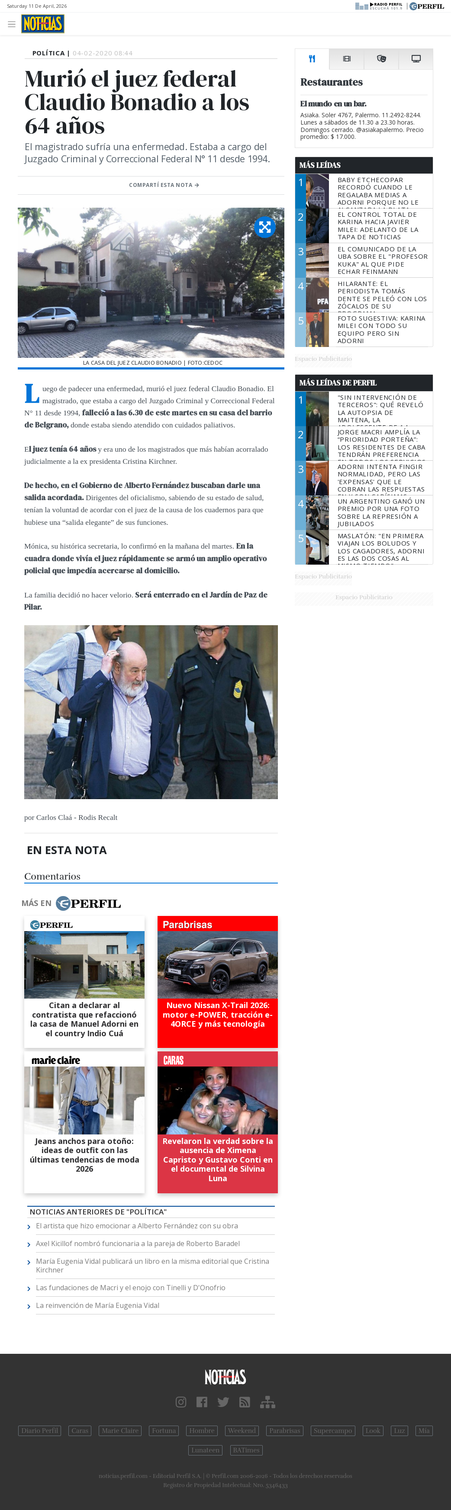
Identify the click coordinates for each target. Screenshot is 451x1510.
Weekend (242, 1431)
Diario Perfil (39, 1431)
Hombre (201, 1431)
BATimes (246, 1450)
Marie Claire (120, 1431)
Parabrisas (284, 1431)
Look (373, 1431)
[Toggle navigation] (14, 23)
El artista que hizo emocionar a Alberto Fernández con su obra (137, 1225)
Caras (79, 1431)
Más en (71, 903)
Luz (399, 1431)
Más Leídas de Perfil (338, 383)
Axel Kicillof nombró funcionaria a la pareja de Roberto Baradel (138, 1243)
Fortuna (164, 1431)
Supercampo (333, 1431)
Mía (424, 1431)
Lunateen (205, 1450)
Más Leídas (320, 165)
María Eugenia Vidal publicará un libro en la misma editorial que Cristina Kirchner (152, 1265)
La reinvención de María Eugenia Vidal (97, 1305)
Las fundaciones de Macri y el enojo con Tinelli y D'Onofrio (131, 1287)
